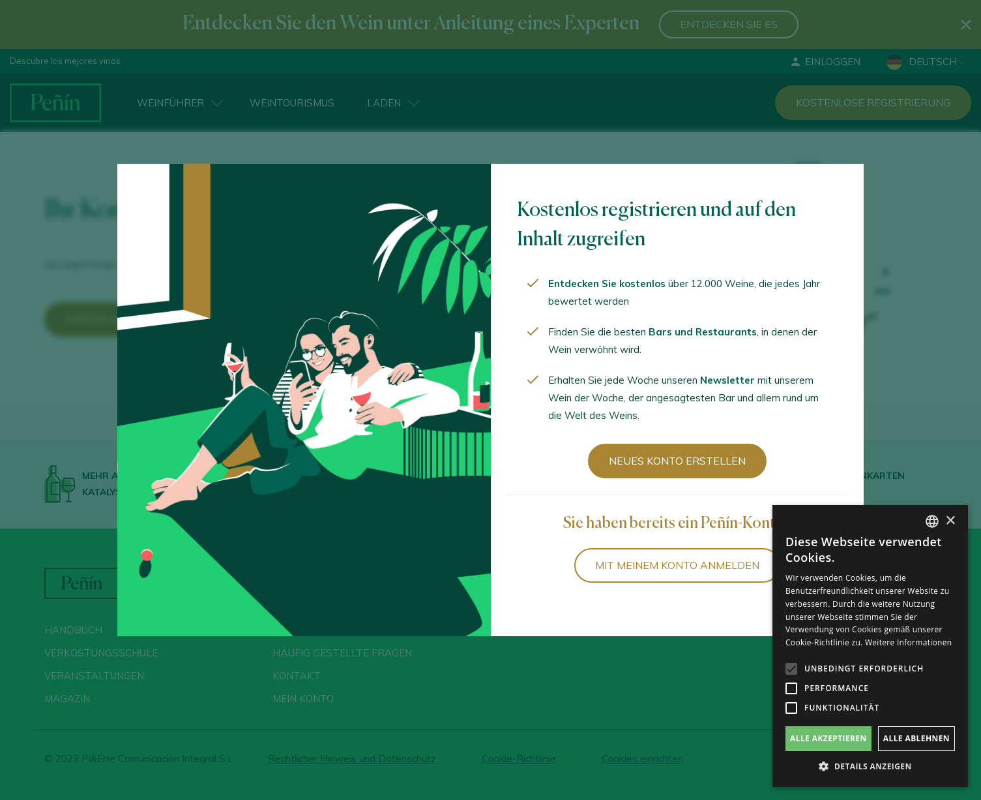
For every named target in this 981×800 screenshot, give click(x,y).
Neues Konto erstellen (677, 460)
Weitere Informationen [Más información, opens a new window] (908, 642)
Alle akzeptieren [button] (828, 738)
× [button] (950, 521)
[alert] (870, 646)
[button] (870, 767)
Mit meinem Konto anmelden (677, 565)
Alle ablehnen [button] (916, 738)
